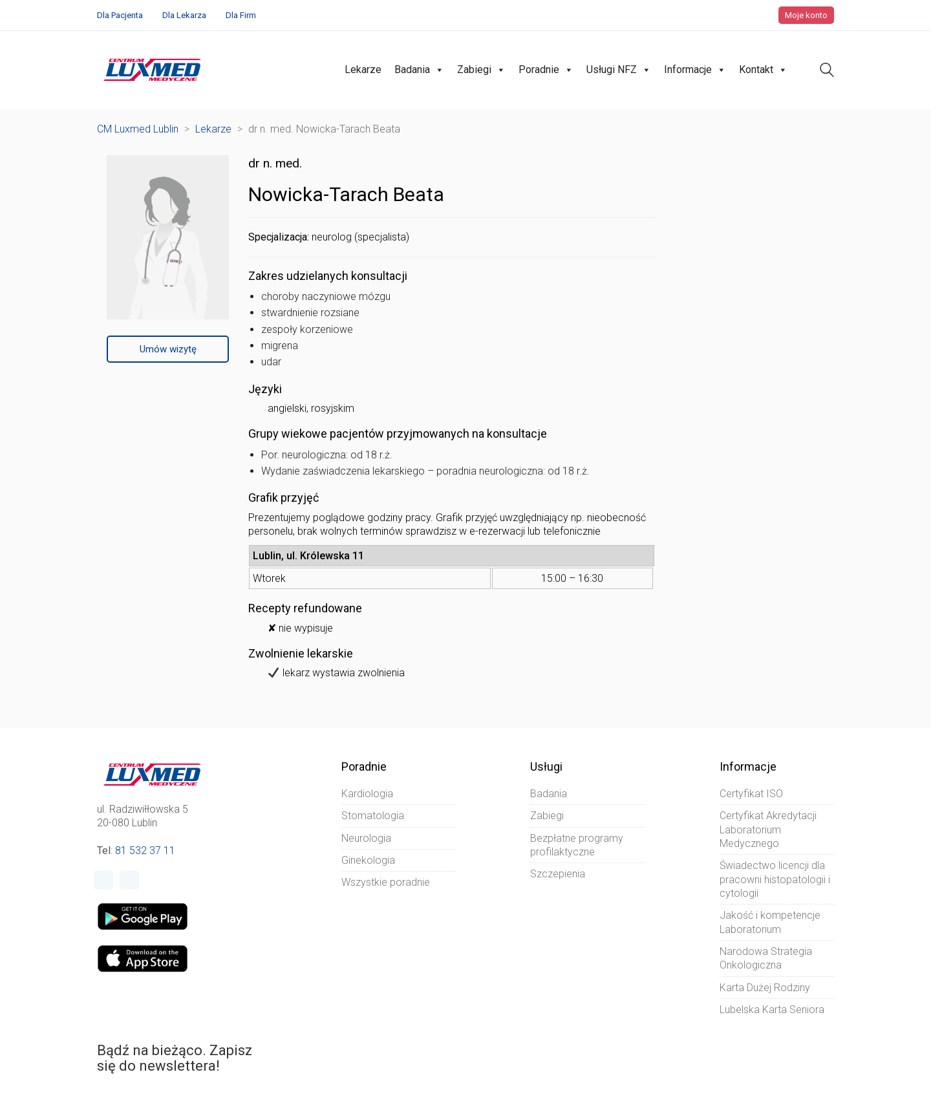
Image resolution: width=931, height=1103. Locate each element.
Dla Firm (241, 15)
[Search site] (827, 71)
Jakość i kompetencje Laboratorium (770, 922)
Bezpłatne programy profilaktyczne (576, 845)
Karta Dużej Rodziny (765, 987)
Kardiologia (367, 793)
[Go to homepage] (152, 70)
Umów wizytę (168, 349)
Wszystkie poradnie (385, 882)
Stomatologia (372, 815)
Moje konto (806, 15)
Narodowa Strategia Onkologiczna (766, 958)
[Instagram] (129, 880)
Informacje (695, 69)
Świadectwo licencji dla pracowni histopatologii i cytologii (775, 879)
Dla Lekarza (184, 15)
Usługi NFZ (618, 69)
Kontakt (763, 69)
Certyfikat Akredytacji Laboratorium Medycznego (768, 829)
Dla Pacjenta (120, 15)
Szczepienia (557, 874)
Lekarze (363, 69)
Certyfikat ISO (751, 793)
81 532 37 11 (145, 850)
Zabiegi (481, 69)
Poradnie (546, 69)
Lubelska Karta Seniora (772, 1009)
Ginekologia (368, 860)
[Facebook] (103, 880)
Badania (419, 69)
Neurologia (366, 838)
